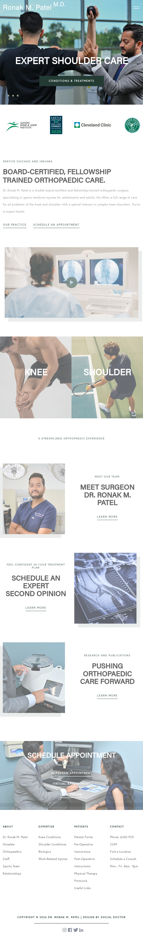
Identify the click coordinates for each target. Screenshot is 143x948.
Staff (6, 859)
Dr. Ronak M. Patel (15, 837)
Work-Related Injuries (53, 859)
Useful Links (82, 888)
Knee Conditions (50, 837)
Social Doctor (113, 917)
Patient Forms (83, 837)
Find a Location (120, 851)
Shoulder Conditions (52, 844)
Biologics (45, 851)
